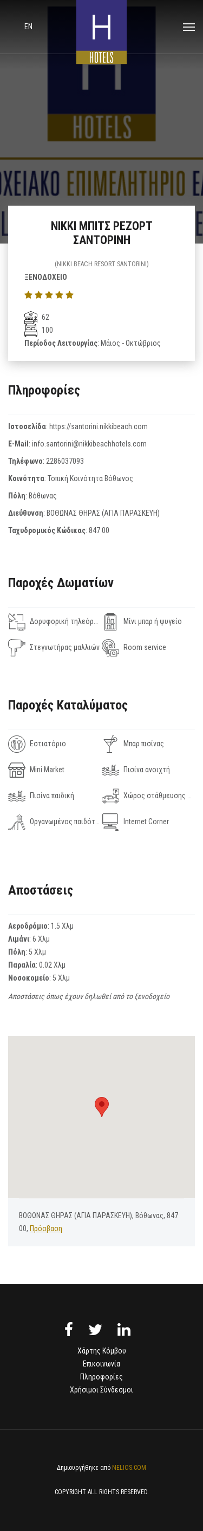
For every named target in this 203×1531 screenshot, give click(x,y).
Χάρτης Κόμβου (101, 1350)
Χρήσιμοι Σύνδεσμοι (101, 1389)
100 (38, 330)
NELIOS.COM (129, 1467)
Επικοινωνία (101, 1363)
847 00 (99, 530)
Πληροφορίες (101, 1376)
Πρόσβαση (46, 1228)
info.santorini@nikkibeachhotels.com (89, 443)
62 (36, 317)
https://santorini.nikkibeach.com (98, 426)
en (28, 26)
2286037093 (65, 461)
